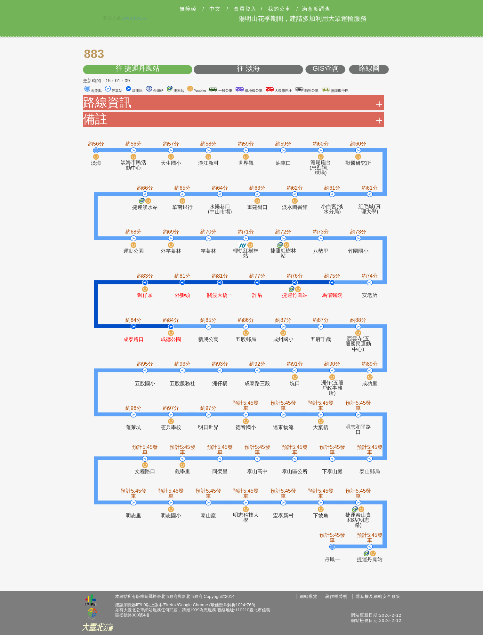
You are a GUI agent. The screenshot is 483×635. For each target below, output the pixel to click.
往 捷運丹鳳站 (138, 68)
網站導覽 (309, 596)
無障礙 (188, 9)
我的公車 (279, 9)
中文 (215, 9)
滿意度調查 (316, 9)
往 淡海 (248, 68)
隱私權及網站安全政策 (378, 596)
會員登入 (245, 9)
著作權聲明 (336, 596)
